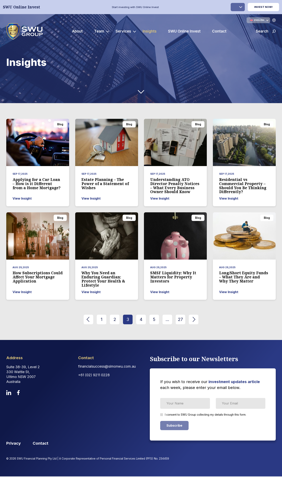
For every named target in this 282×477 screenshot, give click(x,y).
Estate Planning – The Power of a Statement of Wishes (105, 183)
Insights (150, 32)
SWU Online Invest (185, 32)
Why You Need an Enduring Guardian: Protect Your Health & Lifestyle (103, 279)
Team (100, 32)
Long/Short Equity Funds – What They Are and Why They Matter (243, 277)
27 (182, 319)
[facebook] (18, 393)
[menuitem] (258, 20)
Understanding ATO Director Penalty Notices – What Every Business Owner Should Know (174, 185)
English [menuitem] (259, 20)
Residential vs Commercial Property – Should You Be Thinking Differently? (242, 185)
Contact (220, 32)
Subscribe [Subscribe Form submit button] (174, 426)
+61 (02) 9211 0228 (94, 375)
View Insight (22, 198)
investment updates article (234, 382)
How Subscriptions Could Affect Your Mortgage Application (38, 277)
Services (124, 32)
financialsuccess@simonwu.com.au (107, 367)
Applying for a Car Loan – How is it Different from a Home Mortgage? (37, 183)
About (78, 32)
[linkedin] (8, 393)
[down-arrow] (141, 92)
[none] (258, 20)
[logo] (25, 31)
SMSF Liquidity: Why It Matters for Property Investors (173, 277)
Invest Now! (263, 6)
